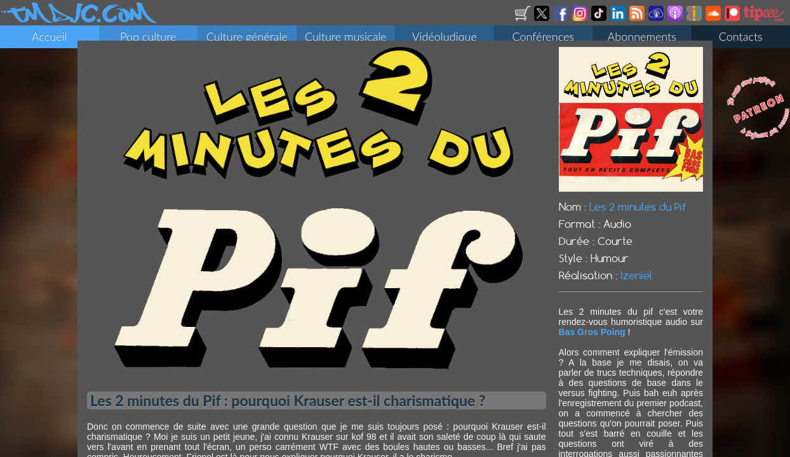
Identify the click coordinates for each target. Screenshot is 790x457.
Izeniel (636, 283)
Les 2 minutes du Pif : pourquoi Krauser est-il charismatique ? (287, 408)
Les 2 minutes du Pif (637, 214)
